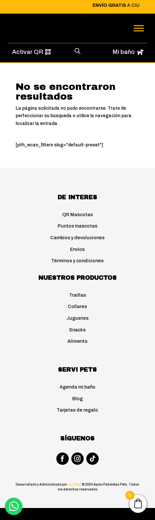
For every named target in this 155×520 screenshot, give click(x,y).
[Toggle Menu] (139, 28)
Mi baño (123, 51)
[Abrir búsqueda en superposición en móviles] (77, 51)
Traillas (77, 295)
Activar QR (27, 51)
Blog (77, 398)
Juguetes (77, 318)
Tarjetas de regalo (77, 410)
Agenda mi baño (77, 387)
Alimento (77, 341)
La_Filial (75, 484)
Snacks (77, 329)
